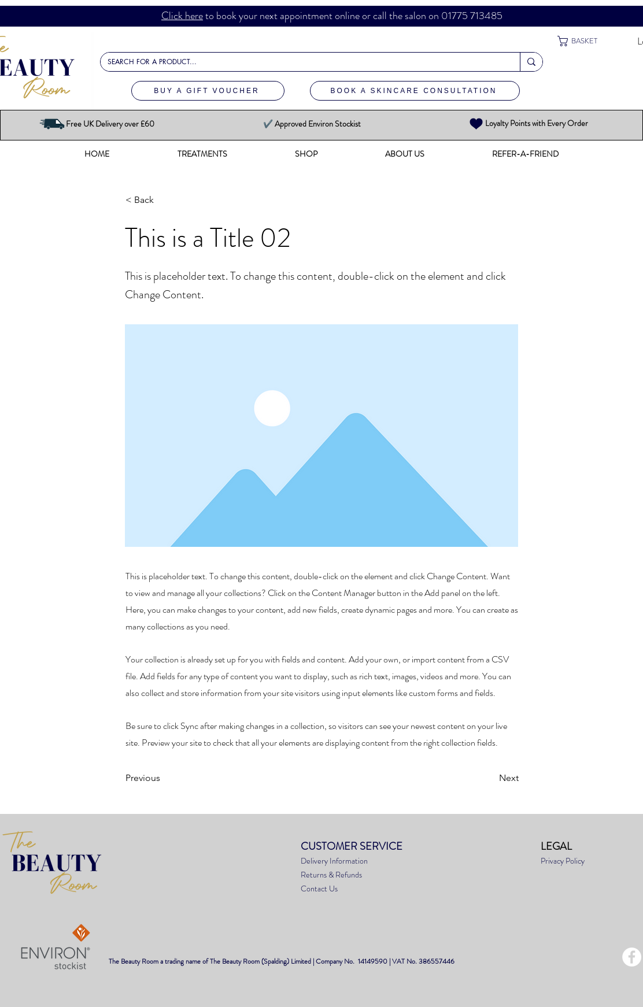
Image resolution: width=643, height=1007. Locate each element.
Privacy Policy (563, 861)
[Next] (490, 778)
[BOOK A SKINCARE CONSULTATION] (415, 91)
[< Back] (163, 200)
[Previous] (163, 778)
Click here (182, 15)
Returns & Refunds (331, 874)
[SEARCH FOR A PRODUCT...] (302, 62)
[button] (585, 41)
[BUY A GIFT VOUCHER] (207, 91)
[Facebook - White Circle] (631, 957)
